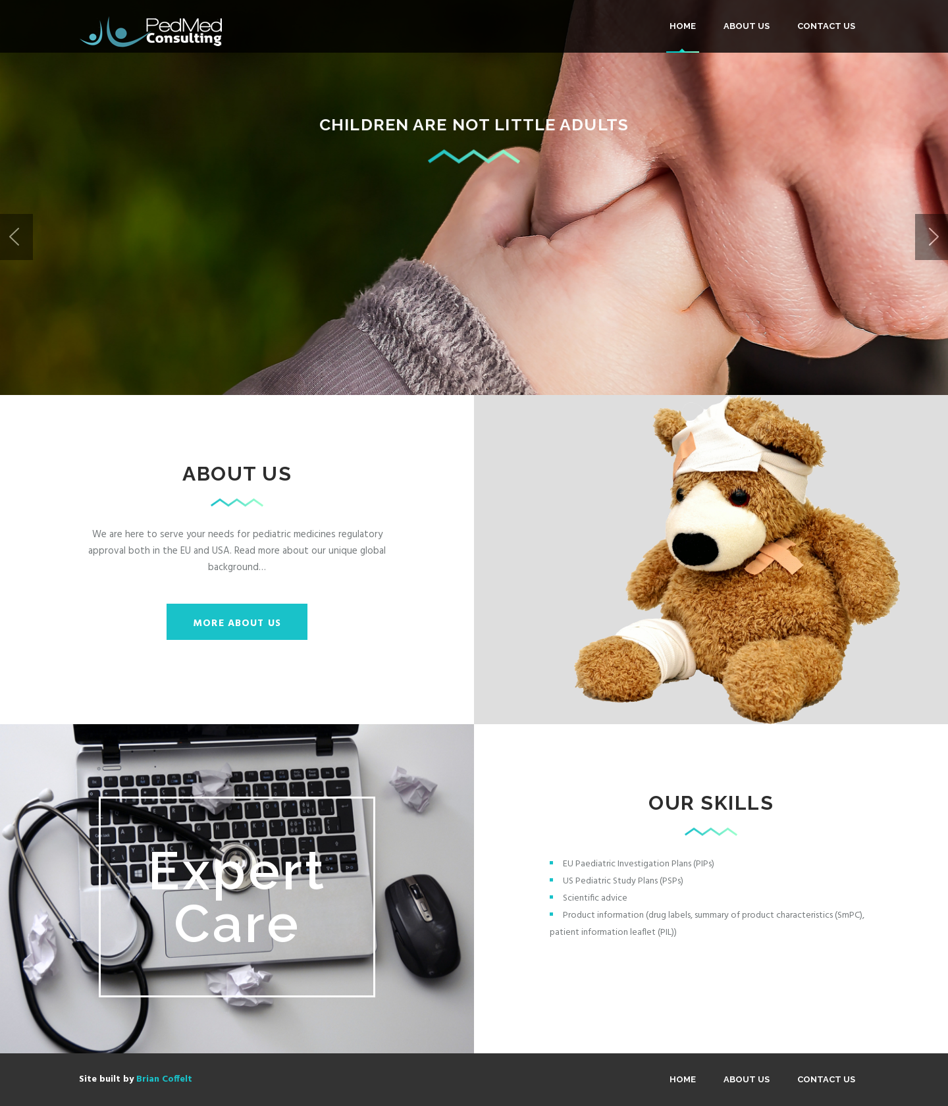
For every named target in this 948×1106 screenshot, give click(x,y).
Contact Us (826, 26)
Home (683, 26)
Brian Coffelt (164, 1079)
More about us (237, 623)
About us (747, 26)
